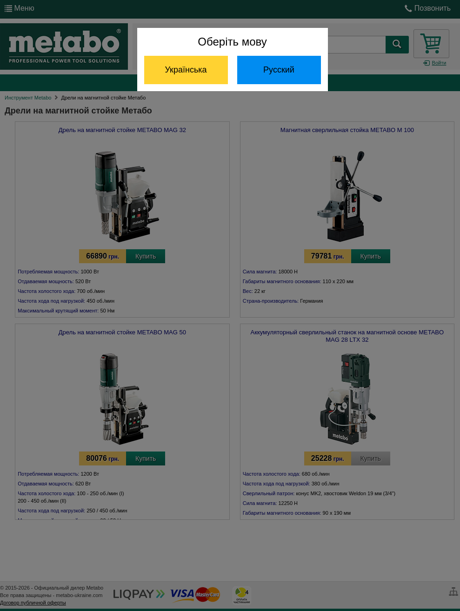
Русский (278, 69)
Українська (186, 69)
